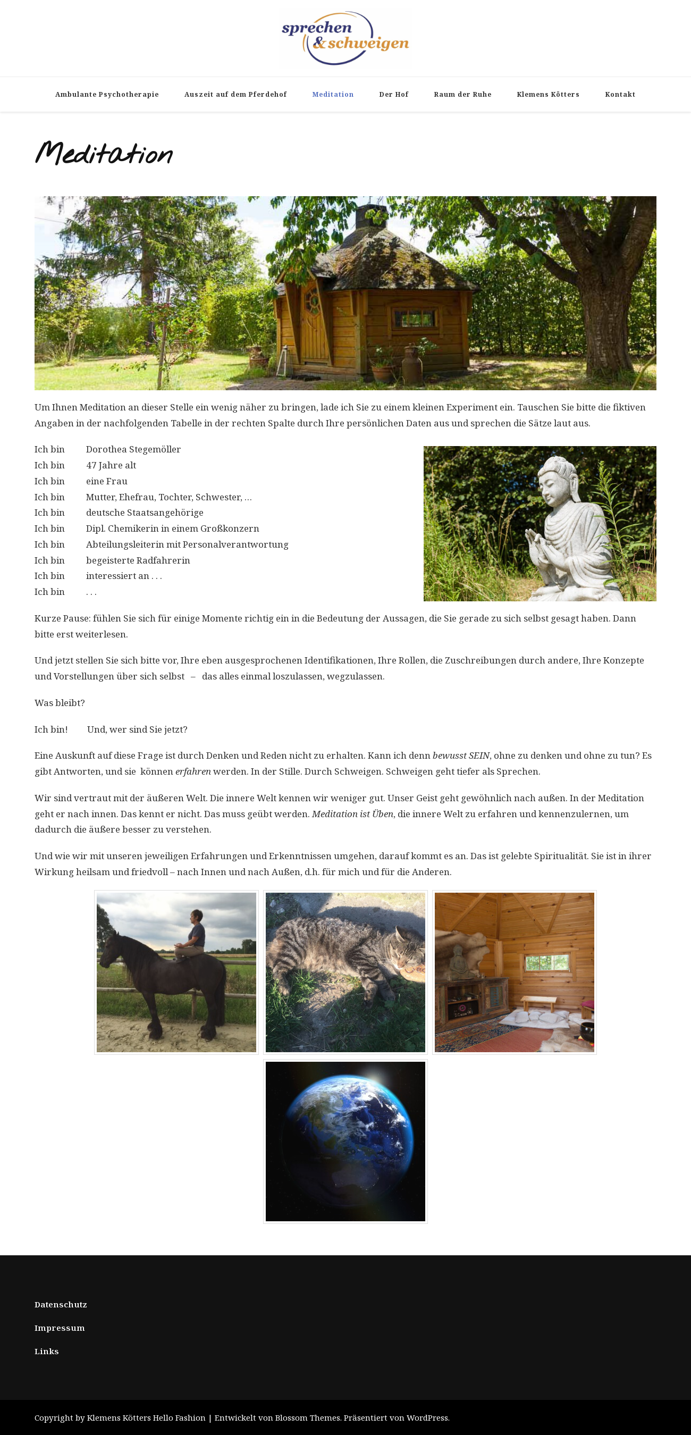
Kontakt (620, 94)
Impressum (60, 1327)
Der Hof (394, 94)
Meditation (333, 94)
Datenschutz (61, 1304)
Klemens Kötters (548, 94)
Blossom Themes (307, 1417)
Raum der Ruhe (463, 94)
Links (47, 1351)
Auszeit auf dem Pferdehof (235, 94)
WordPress (427, 1417)
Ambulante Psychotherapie (107, 94)
